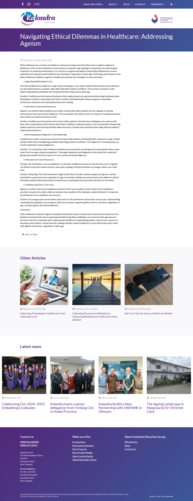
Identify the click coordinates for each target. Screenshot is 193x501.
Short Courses (79, 449)
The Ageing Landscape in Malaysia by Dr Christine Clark (165, 407)
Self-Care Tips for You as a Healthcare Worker (149, 313)
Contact (140, 4)
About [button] (113, 4)
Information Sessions (83, 445)
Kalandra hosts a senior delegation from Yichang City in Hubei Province (72, 407)
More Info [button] (158, 4)
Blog (127, 4)
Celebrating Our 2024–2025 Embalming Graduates (23, 406)
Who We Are (131, 442)
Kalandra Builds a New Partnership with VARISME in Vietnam (120, 407)
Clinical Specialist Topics (84, 459)
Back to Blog (29, 234)
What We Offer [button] (93, 4)
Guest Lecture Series (82, 456)
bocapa (169, 497)
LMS (36, 4)
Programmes (78, 442)
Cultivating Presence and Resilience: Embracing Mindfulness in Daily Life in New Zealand (95, 316)
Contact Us (130, 449)
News (127, 445)
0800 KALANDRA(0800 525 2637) (29, 444)
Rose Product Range (82, 452)
